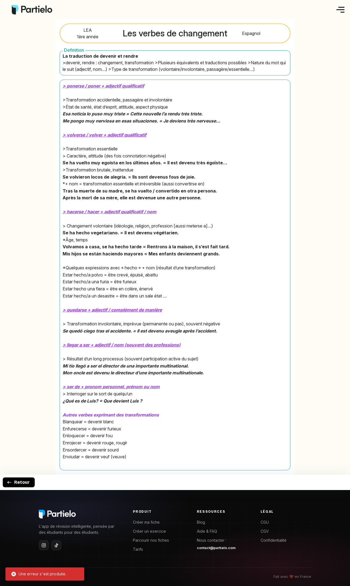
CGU (265, 522)
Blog (201, 522)
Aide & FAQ (207, 531)
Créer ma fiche (146, 522)
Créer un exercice (149, 531)
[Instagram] (44, 545)
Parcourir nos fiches (151, 540)
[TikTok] (56, 545)
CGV (265, 531)
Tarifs (138, 549)
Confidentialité (274, 540)
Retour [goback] (18, 482)
